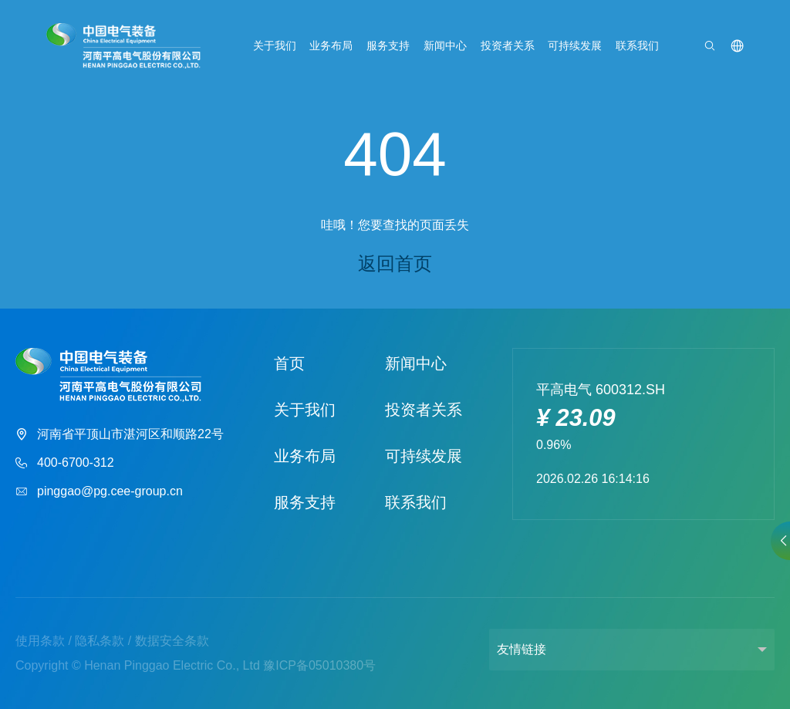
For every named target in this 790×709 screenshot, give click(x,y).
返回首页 (395, 263)
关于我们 (274, 45)
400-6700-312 (64, 463)
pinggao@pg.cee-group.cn (99, 491)
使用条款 (40, 640)
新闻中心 (445, 45)
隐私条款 (99, 640)
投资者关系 (508, 45)
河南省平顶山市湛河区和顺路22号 (119, 434)
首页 (289, 363)
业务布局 (331, 45)
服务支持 (388, 45)
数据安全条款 (172, 640)
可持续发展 (575, 45)
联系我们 (637, 45)
